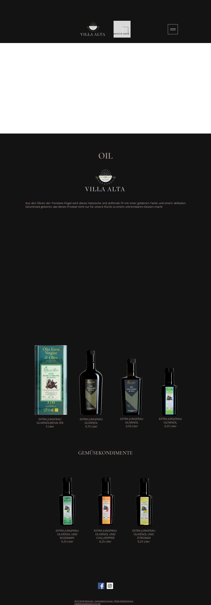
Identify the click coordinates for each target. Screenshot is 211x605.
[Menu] (173, 29)
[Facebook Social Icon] (101, 586)
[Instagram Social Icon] (110, 586)
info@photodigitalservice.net (87, 603)
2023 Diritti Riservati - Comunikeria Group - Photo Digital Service (103, 601)
